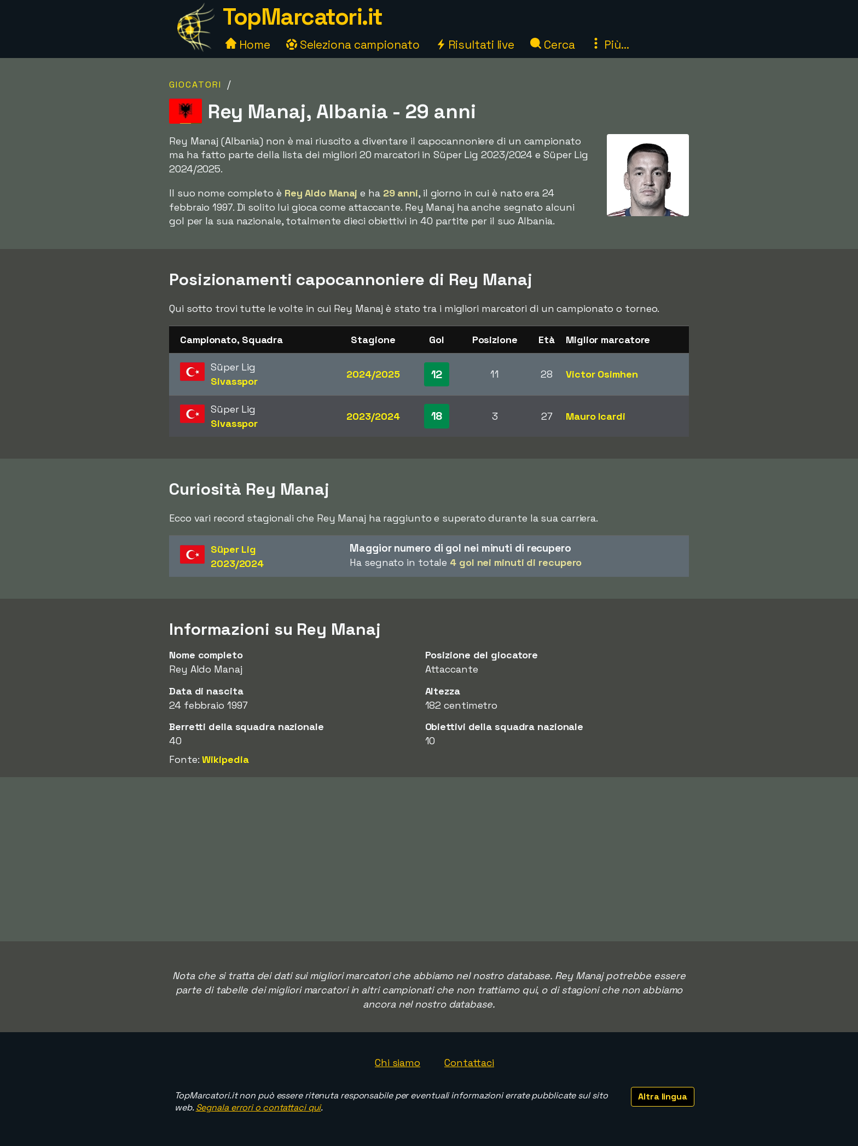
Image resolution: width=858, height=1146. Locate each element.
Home (247, 44)
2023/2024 (372, 416)
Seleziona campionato (353, 44)
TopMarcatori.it (302, 16)
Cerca (552, 44)
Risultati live (475, 44)
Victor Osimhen (602, 374)
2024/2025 (372, 374)
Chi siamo (397, 1062)
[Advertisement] (429, 859)
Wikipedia (225, 759)
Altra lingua (662, 1096)
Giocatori (195, 84)
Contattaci (469, 1062)
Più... (609, 44)
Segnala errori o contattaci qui (258, 1107)
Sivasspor (234, 381)
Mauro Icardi (595, 416)
